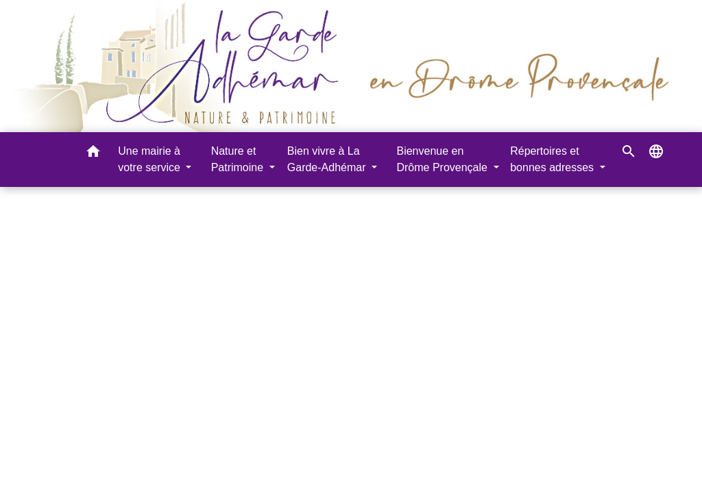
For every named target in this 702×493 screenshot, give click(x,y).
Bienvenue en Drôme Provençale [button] (443, 159)
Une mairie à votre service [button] (150, 159)
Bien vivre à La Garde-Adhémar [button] (328, 159)
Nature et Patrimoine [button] (239, 159)
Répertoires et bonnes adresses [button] (553, 159)
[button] (93, 154)
